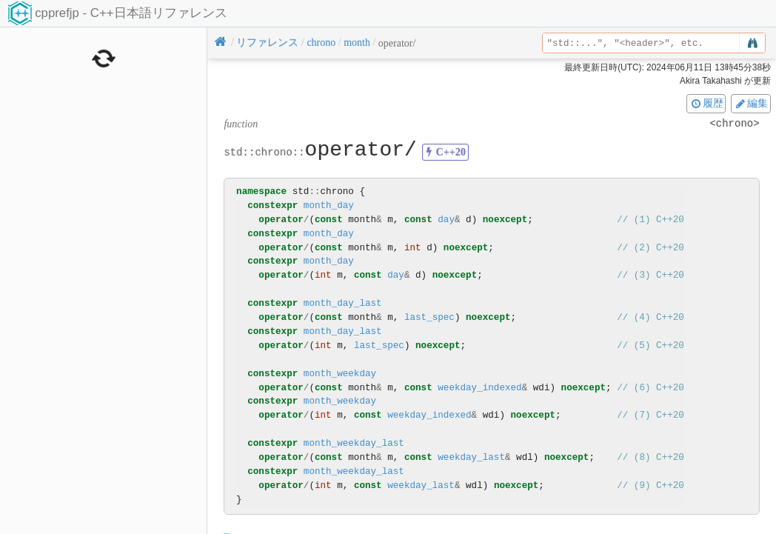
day (446, 219)
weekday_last (471, 457)
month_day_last (343, 303)
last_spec (429, 317)
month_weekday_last (354, 443)
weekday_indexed (479, 387)
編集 (751, 103)
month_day (329, 205)
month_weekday (340, 373)
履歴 (706, 103)
